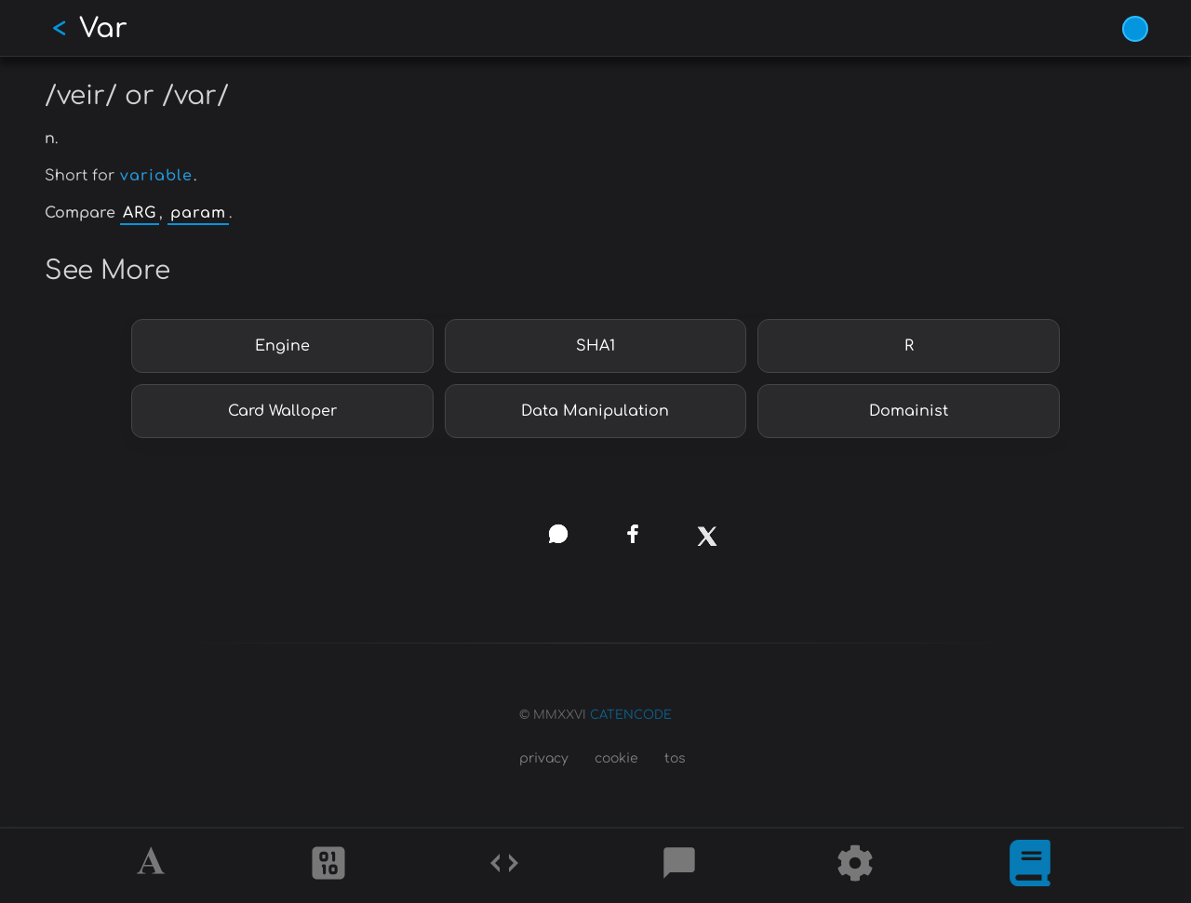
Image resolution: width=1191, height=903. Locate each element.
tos (675, 758)
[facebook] (632, 534)
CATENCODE (631, 715)
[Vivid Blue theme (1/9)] (1135, 29)
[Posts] (679, 865)
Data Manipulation (595, 411)
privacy (544, 758)
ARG (139, 213)
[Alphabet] (153, 865)
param (198, 213)
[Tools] (855, 865)
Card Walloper (282, 411)
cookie (616, 758)
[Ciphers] (328, 865)
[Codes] (504, 865)
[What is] (1030, 865)
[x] (707, 542)
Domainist (908, 411)
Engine (282, 346)
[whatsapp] (559, 534)
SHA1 (595, 346)
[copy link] (483, 533)
